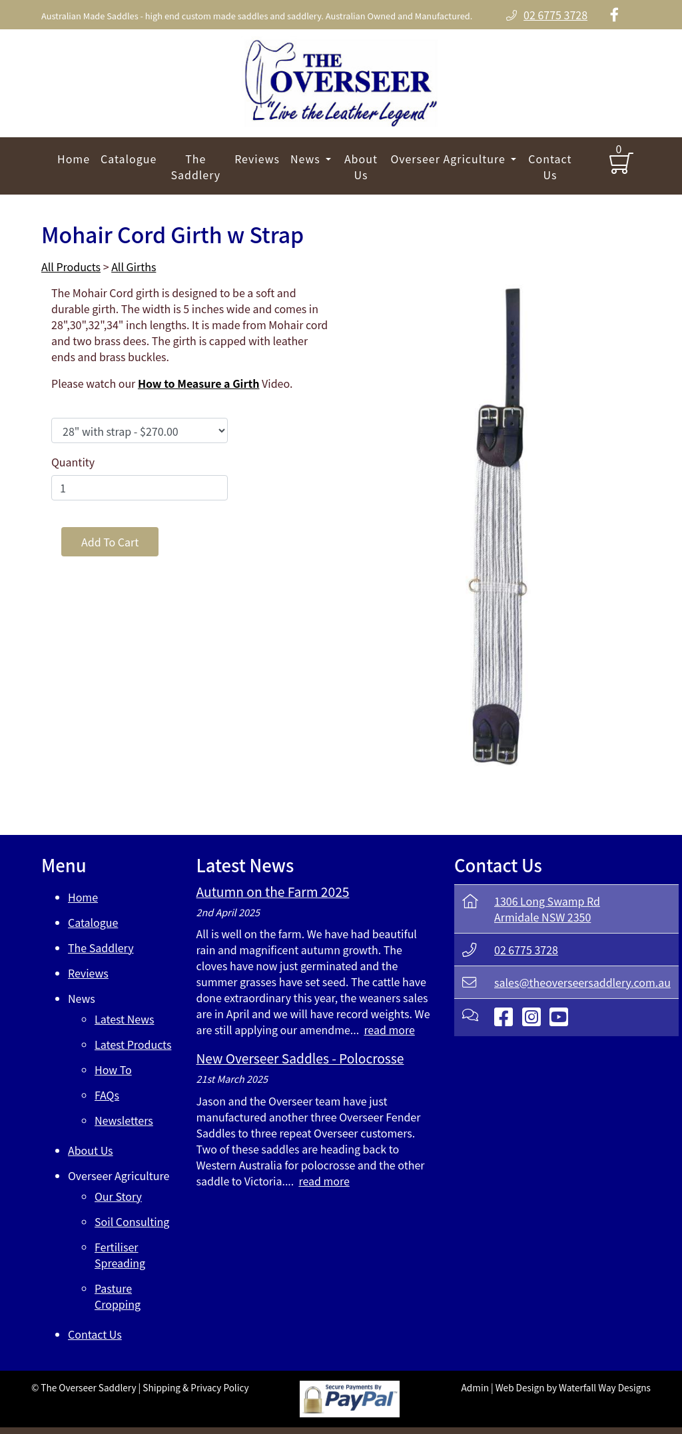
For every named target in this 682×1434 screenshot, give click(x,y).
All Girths (133, 267)
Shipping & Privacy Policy (195, 1387)
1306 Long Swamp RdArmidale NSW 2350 (547, 909)
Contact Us (549, 167)
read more (389, 1030)
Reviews (257, 159)
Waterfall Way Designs (605, 1387)
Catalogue (129, 159)
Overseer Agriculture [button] (449, 159)
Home (73, 159)
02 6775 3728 (526, 950)
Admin (475, 1387)
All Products (71, 267)
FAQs (107, 1095)
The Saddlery (195, 167)
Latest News (125, 1019)
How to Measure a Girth (199, 383)
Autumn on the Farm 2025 (273, 891)
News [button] (306, 159)
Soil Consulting (132, 1221)
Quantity (73, 462)
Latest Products (133, 1044)
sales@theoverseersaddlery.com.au (582, 982)
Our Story (118, 1196)
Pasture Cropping (118, 1296)
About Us (361, 167)
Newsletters (124, 1120)
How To (113, 1069)
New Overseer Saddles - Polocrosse (300, 1058)
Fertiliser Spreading (120, 1255)
